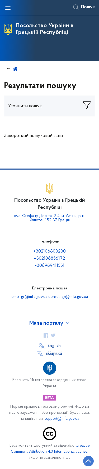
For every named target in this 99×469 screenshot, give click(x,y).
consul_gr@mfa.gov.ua (68, 297)
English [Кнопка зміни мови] (54, 346)
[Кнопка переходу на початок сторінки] (88, 461)
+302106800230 (50, 251)
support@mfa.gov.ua (62, 419)
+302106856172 (49, 258)
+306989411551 (49, 265)
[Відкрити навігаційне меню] (8, 8)
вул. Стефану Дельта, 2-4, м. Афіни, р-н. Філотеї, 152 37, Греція (49, 218)
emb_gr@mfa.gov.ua (29, 297)
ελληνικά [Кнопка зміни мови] (54, 354)
